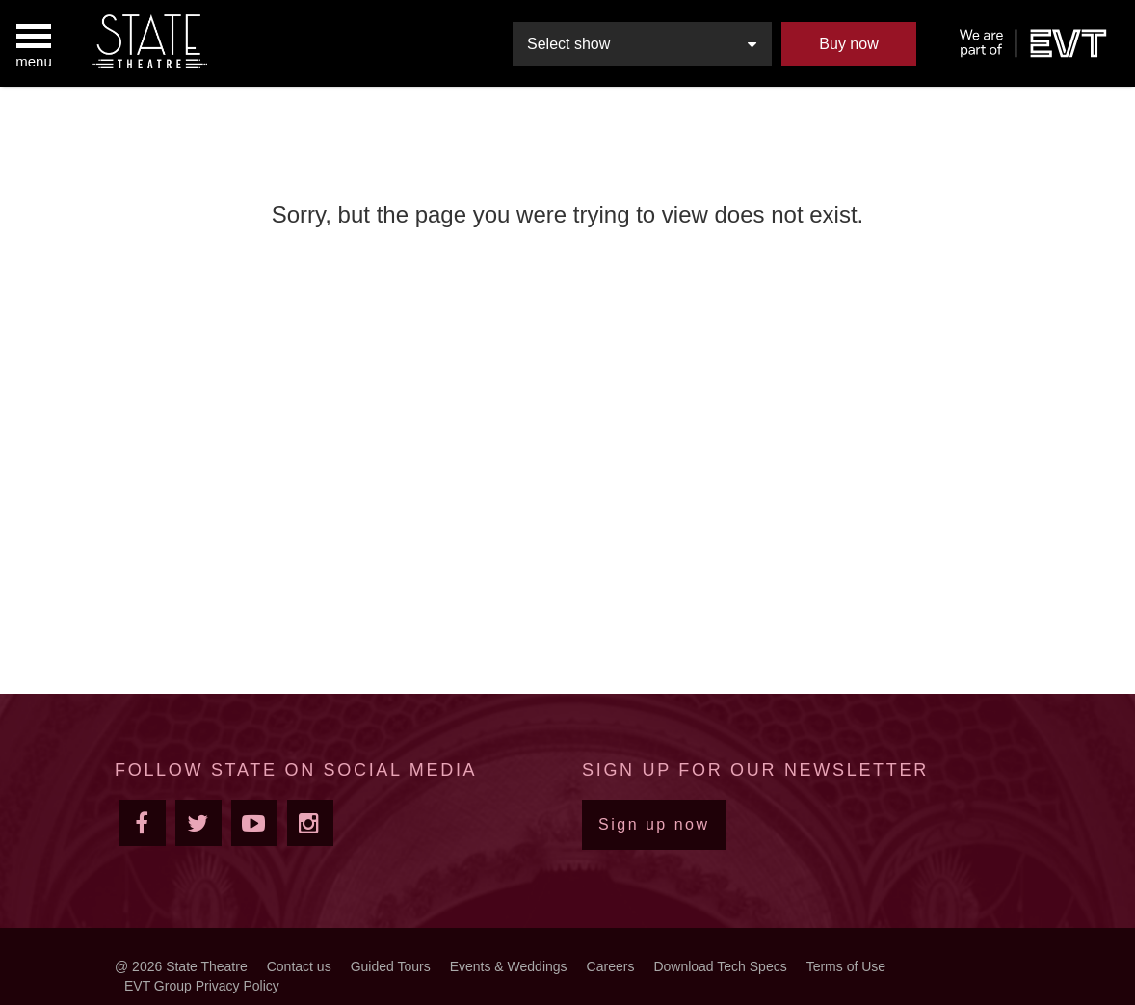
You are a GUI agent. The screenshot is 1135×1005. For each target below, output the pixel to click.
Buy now (848, 44)
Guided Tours (391, 966)
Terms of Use (845, 966)
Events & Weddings (509, 966)
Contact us (299, 966)
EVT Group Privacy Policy (201, 985)
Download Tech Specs (719, 966)
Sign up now (654, 824)
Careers (611, 966)
